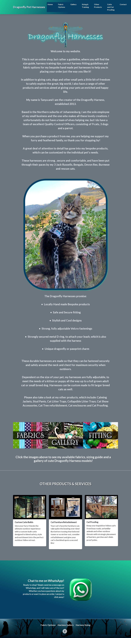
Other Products (98, 5)
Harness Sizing (83, 625)
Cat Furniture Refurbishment (64, 522)
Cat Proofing (92, 522)
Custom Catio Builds (24, 522)
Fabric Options (61, 5)
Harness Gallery (66, 625)
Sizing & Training (85, 5)
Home (50, 4)
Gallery (73, 4)
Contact (123, 4)
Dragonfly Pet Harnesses (29, 7)
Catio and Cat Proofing (110, 7)
